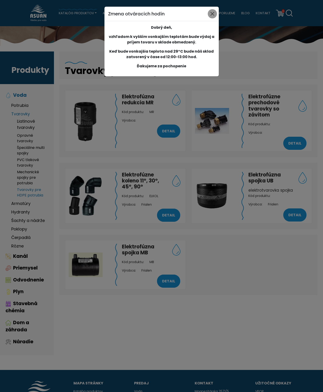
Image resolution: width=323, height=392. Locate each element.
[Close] (212, 13)
